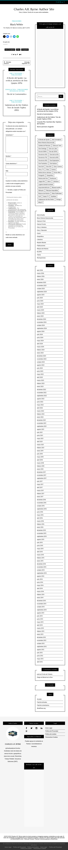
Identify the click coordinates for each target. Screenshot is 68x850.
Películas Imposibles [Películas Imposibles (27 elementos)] (52, 190)
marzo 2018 (40, 463)
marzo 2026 (40, 273)
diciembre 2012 (41, 637)
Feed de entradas (42, 702)
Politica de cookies (50, 734)
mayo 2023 (40, 374)
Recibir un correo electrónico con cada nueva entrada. (15, 236)
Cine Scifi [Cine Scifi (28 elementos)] (41, 166)
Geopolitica (40, 236)
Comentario (9, 135)
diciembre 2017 (41, 472)
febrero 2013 (40, 631)
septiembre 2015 (42, 536)
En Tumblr (50, 685)
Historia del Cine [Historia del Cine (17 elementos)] (43, 178)
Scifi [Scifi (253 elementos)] (39, 196)
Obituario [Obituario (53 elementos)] (41, 190)
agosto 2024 (40, 331)
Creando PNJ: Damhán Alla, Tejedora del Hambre (49, 123)
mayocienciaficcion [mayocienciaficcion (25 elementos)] (44, 187)
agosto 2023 (40, 365)
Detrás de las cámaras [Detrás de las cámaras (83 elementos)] (44, 172)
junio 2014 (40, 582)
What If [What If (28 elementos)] (40, 202)
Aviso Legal (48, 728)
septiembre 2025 (42, 291)
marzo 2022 (40, 411)
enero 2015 (40, 561)
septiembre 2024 (42, 328)
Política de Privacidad (51, 731)
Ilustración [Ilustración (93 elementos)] (53, 178)
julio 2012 (40, 652)
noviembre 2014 (41, 567)
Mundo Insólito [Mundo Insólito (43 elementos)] (56, 187)
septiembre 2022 (42, 395)
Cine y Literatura (41, 227)
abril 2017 (40, 487)
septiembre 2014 (42, 573)
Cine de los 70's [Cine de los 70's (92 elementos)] (42, 157)
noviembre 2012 (41, 640)
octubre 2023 (41, 362)
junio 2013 (40, 619)
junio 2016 (40, 512)
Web (7, 171)
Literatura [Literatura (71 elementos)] (56, 181)
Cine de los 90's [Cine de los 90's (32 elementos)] (42, 160)
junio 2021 (40, 435)
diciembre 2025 (41, 282)
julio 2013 (40, 616)
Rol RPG (39, 252)
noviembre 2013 (41, 604)
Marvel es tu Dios (47, 677)
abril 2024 (40, 343)
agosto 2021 (40, 429)
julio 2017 (40, 481)
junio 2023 (40, 371)
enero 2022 (40, 417)
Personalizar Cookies (51, 737)
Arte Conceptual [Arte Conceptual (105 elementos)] (56, 139)
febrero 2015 (40, 558)
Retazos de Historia (17, 91)
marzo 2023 (40, 380)
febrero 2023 (40, 383)
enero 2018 (40, 469)
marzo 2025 (40, 310)
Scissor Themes (34, 839)
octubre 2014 (41, 570)
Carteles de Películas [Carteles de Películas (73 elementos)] (44, 145)
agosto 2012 (40, 649)
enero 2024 (40, 353)
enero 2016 (40, 527)
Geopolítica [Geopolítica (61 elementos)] (50, 175)
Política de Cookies (33, 847)
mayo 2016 (40, 515)
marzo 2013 (40, 628)
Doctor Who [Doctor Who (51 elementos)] (57, 172)
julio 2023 (40, 368)
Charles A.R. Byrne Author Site (34, 9)
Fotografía (25, 49)
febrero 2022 (40, 414)
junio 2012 (40, 656)
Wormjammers (41, 258)
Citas (18, 49)
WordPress (54, 839)
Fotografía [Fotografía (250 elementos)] (41, 175)
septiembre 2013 (42, 610)
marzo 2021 (40, 444)
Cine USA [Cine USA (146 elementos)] (48, 166)
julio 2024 (40, 334)
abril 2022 (40, 408)
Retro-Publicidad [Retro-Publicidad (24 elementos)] (57, 193)
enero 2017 (40, 496)
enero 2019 (40, 451)
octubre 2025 (41, 288)
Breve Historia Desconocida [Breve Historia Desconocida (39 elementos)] (46, 142)
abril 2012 (40, 662)
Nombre (8, 156)
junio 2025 (40, 301)
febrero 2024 (40, 350)
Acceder (39, 699)
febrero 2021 (40, 447)
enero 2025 (40, 316)
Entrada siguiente (25, 62)
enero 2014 (40, 597)
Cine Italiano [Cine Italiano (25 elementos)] (53, 163)
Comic (39, 233)
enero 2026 (40, 279)
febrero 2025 (40, 313)
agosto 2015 (40, 539)
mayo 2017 (40, 484)
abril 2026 (40, 270)
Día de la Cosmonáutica (16, 94)
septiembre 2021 (42, 426)
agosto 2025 (40, 295)
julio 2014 (40, 579)
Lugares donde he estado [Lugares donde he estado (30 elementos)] (45, 184)
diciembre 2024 (41, 319)
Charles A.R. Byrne (11, 28)
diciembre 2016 (41, 499)
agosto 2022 (40, 399)
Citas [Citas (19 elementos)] (47, 169)
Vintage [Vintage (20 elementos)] (58, 199)
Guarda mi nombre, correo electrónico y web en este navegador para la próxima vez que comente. (17, 183)
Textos (39, 255)
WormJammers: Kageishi (45, 127)
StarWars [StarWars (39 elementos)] (53, 196)
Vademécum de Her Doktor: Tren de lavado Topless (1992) (16, 107)
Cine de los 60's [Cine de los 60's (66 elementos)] (54, 154)
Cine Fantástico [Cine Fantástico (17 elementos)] (42, 163)
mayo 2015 (40, 548)
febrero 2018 (40, 466)
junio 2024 (40, 337)
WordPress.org (41, 708)
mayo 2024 (40, 340)
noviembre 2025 (41, 285)
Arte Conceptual (10, 49)
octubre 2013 (41, 607)
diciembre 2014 (41, 564)
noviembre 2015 (41, 533)
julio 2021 (40, 432)
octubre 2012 (41, 643)
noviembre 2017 (41, 475)
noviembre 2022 (41, 392)
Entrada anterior (7, 62)
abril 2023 (40, 377)
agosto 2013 (40, 613)
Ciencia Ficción (41, 224)
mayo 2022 (40, 405)
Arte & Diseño (41, 215)
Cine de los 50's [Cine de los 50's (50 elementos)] (42, 154)
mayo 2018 (40, 457)
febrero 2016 (40, 524)
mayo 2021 (40, 438)
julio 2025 (40, 298)
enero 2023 (40, 386)
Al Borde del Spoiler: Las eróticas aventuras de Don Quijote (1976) (16, 80)
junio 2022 (40, 402)
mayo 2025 (40, 304)
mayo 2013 (40, 622)
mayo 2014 (40, 585)
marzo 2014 (40, 591)
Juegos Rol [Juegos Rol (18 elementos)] (41, 181)
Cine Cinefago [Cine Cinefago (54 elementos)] (42, 148)
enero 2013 (40, 634)
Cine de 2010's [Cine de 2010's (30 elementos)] (53, 151)
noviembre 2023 (41, 359)
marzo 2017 (40, 490)
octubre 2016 (41, 506)
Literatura (40, 239)
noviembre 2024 (41, 322)
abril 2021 (40, 441)
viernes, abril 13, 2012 (24, 28)
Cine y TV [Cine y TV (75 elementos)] (41, 169)
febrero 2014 (40, 594)
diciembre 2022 (41, 389)
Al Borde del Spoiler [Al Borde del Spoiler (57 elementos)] (44, 139)
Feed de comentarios (43, 705)
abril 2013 (40, 625)
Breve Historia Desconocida (45, 218)
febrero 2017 (40, 493)
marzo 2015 (40, 555)
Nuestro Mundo (41, 242)
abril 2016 (40, 518)
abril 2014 (40, 588)
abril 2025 (40, 307)
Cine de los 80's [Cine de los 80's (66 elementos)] (54, 157)
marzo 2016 (40, 521)
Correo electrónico (11, 163)
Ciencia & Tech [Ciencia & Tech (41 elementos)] (57, 145)
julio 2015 (40, 542)
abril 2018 (40, 460)
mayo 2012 (40, 659)
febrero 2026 (40, 276)
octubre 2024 (41, 325)
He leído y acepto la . (15, 191)
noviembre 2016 (41, 503)
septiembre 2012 (42, 646)
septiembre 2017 (41, 478)
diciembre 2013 (41, 600)
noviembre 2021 (41, 423)
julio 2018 (40, 454)
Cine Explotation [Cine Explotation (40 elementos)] (54, 160)
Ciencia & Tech (10, 89)
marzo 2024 (40, 347)
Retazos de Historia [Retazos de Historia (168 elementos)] (44, 193)
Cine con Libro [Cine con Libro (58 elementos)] (53, 148)
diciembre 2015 (41, 530)
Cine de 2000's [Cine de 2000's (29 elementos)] (42, 151)
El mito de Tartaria (47, 674)
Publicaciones (16, 21)
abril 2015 (40, 551)
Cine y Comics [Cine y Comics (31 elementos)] (58, 166)
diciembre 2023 (41, 356)
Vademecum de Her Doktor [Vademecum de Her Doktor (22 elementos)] (46, 199)
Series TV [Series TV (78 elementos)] (46, 196)
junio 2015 (40, 545)
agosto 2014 (40, 576)
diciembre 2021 (41, 420)
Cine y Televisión (15, 73)
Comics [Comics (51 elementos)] (53, 169)
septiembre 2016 (42, 509)
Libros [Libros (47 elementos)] (49, 181)
